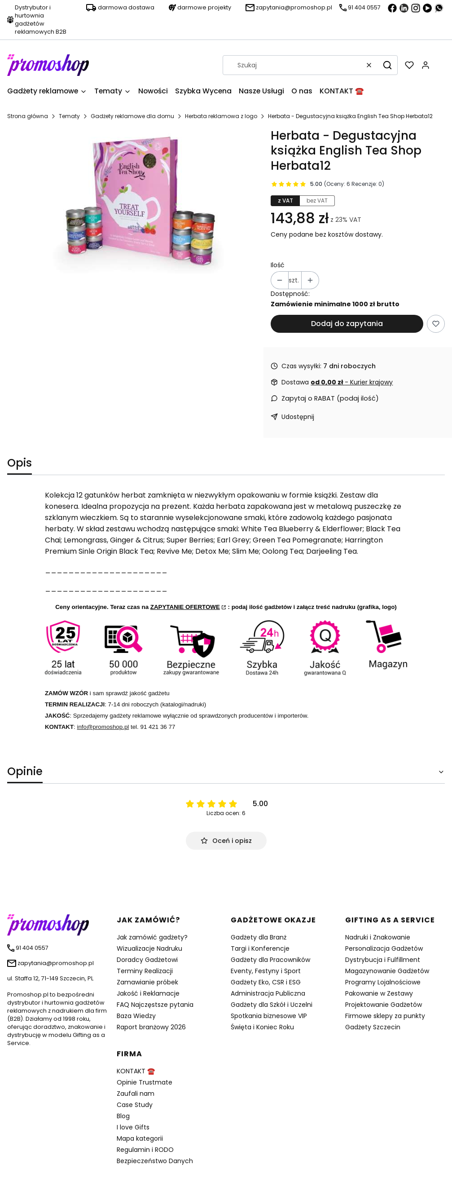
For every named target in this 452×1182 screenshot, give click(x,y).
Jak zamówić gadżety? (152, 937)
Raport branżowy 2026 (151, 1027)
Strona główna (27, 116)
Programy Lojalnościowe (383, 982)
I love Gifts (133, 1127)
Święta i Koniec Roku (262, 1027)
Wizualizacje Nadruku (149, 948)
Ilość (278, 264)
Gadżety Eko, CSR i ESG (266, 982)
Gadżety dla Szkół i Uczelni (271, 1004)
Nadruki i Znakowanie (377, 937)
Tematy (69, 116)
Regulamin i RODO (145, 1149)
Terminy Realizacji (145, 970)
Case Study (135, 1104)
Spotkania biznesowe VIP (269, 1015)
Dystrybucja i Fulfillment (382, 959)
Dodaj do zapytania (347, 323)
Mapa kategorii (140, 1138)
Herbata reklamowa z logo (221, 116)
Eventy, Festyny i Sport (266, 970)
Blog (123, 1115)
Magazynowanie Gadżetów (387, 970)
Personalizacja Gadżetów (384, 948)
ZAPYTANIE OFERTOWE (185, 607)
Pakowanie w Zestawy (379, 993)
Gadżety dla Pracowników (270, 959)
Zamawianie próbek (147, 982)
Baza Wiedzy (136, 1015)
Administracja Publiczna (268, 993)
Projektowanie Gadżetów (383, 1004)
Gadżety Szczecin (372, 1027)
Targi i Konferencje (260, 948)
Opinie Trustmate (144, 1082)
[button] (387, 65)
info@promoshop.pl (103, 726)
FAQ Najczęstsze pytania (155, 1004)
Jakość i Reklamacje (148, 993)
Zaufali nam (135, 1093)
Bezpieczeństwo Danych (155, 1160)
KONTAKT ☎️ (136, 1071)
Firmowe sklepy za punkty (385, 1015)
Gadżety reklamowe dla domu (132, 116)
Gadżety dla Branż (258, 937)
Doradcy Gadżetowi (147, 959)
